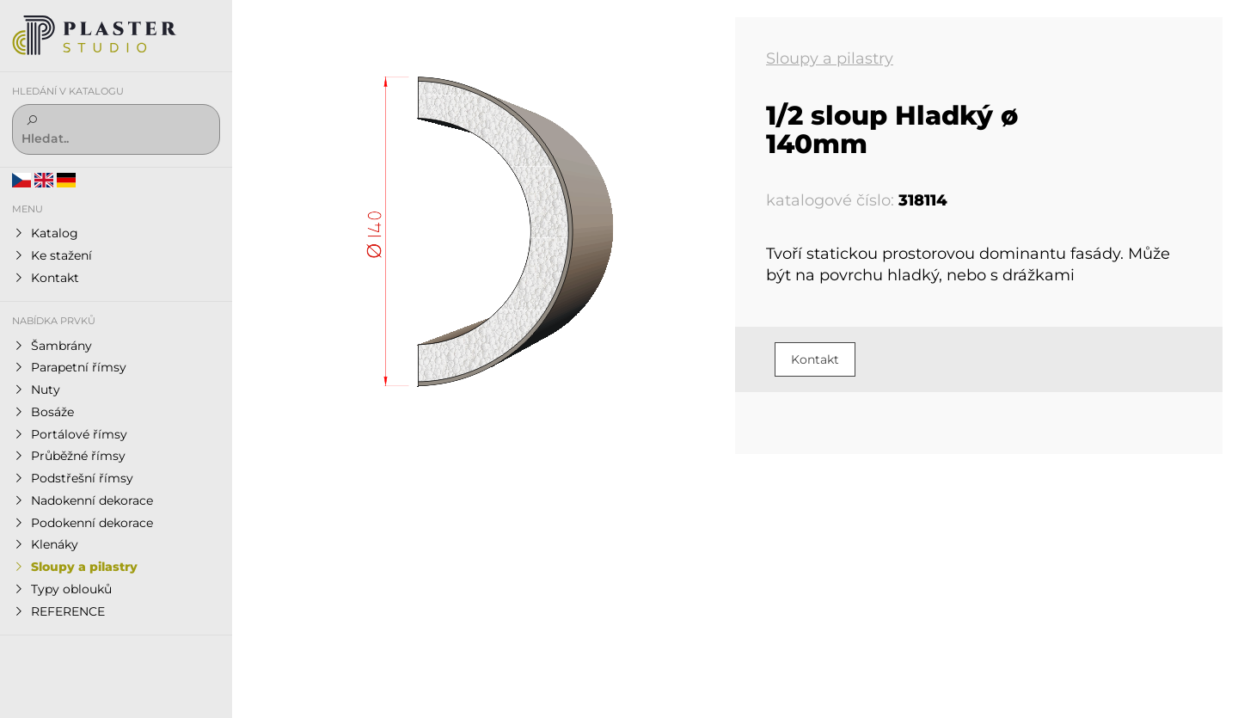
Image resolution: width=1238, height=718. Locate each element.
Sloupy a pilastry (829, 58)
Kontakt (815, 359)
